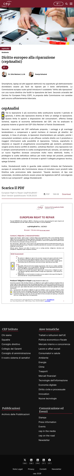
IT (5, 67)
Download (66, 194)
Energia (42, 362)
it (58, 4)
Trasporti (43, 371)
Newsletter (44, 440)
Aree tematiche (49, 329)
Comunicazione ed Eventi (51, 410)
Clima (41, 367)
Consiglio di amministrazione (16, 353)
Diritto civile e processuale (52, 389)
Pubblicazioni (11, 408)
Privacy (31, 469)
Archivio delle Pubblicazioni (16, 414)
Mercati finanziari (47, 376)
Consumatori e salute (49, 353)
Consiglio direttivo (11, 344)
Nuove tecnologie (48, 398)
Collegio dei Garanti (12, 348)
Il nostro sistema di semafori (16, 358)
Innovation (44, 394)
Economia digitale (48, 385)
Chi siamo (7, 335)
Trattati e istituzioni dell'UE (52, 335)
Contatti (43, 469)
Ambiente (43, 358)
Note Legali (18, 469)
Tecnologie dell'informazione (53, 380)
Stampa (42, 417)
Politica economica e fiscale (53, 339)
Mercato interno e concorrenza (54, 344)
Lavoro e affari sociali (49, 348)
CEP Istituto (10, 329)
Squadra (6, 339)
